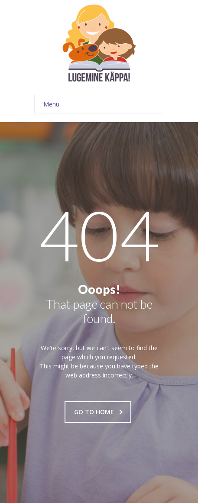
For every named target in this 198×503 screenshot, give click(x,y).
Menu (103, 104)
